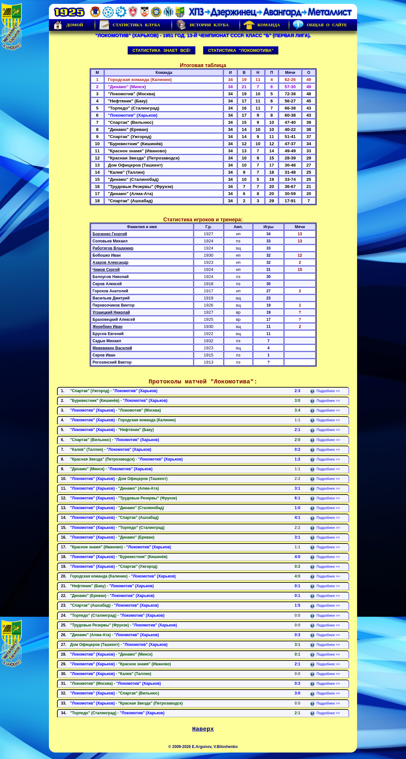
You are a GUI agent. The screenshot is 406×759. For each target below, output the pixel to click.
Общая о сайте (320, 25)
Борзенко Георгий (110, 234)
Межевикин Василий (112, 348)
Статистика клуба (129, 25)
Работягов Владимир (113, 248)
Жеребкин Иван (108, 326)
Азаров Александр (111, 262)
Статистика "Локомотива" (240, 50)
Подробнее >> (325, 391)
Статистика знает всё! (162, 50)
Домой (67, 25)
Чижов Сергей (106, 269)
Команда (261, 25)
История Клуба (201, 25)
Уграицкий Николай (111, 312)
